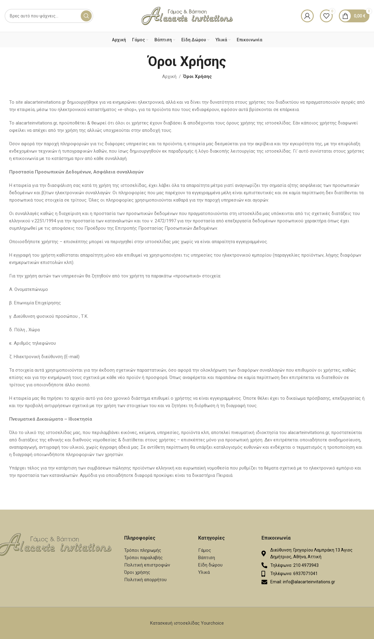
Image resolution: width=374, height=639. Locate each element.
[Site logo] (187, 15)
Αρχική (169, 76)
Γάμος (204, 550)
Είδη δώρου (210, 565)
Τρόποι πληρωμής (142, 550)
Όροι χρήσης (137, 572)
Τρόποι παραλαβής (143, 557)
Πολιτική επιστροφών (147, 565)
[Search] (49, 16)
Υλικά (204, 572)
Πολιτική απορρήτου (145, 579)
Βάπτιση (206, 557)
